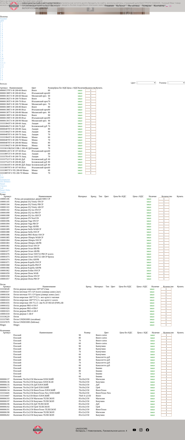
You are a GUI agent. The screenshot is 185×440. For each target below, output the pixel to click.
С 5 (1, 48)
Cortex (3, 192)
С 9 (1, 56)
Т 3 (1, 73)
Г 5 (1, 31)
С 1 (1, 40)
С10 (2, 58)
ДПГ (2, 21)
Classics (3, 186)
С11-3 (2, 63)
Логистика (134, 6)
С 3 (1, 44)
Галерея (146, 6)
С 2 (1, 42)
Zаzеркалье (5, 179)
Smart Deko (5, 190)
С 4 (1, 46)
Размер (162, 83)
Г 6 (1, 33)
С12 (2, 65)
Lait (1, 188)
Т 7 (1, 175)
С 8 (1, 54)
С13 (2, 67)
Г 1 (1, 23)
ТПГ (2, 177)
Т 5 (1, 77)
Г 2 (1, 25)
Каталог (121, 6)
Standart (3, 19)
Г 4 (1, 29)
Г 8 (1, 35)
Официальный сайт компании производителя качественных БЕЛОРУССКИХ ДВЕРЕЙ (35, 6)
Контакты (159, 6)
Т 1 (1, 69)
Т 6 (1, 79)
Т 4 (1, 75)
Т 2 (1, 71)
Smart (2, 184)
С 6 (1, 50)
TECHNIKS (5, 182)
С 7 (1, 52)
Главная (110, 6)
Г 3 (1, 27)
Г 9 (1, 37)
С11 (1, 61)
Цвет (133, 83)
